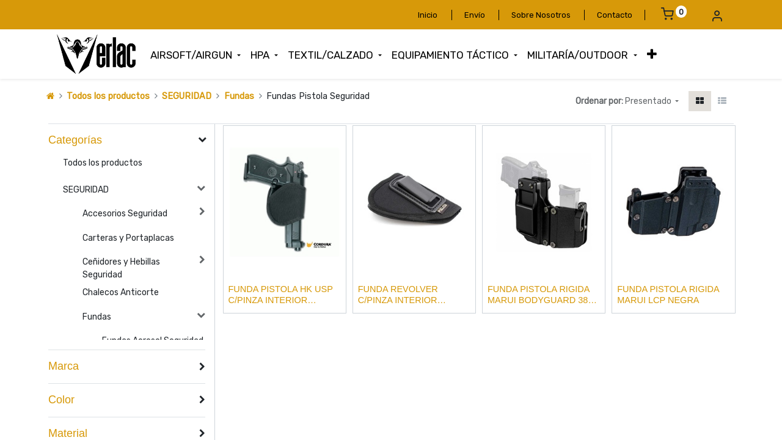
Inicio (427, 15)
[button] (652, 54)
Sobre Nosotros (541, 15)
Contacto (614, 15)
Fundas (239, 96)
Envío (474, 15)
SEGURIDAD (186, 96)
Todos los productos (108, 96)
